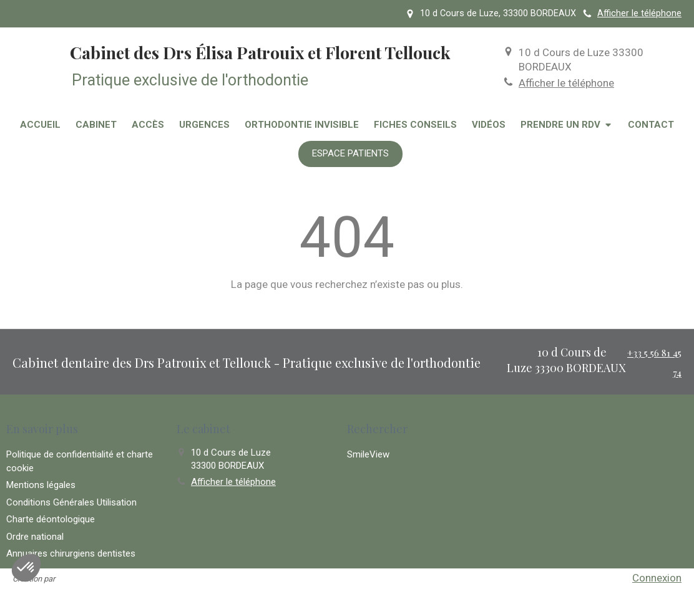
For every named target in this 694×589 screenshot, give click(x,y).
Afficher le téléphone (639, 13)
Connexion (657, 578)
